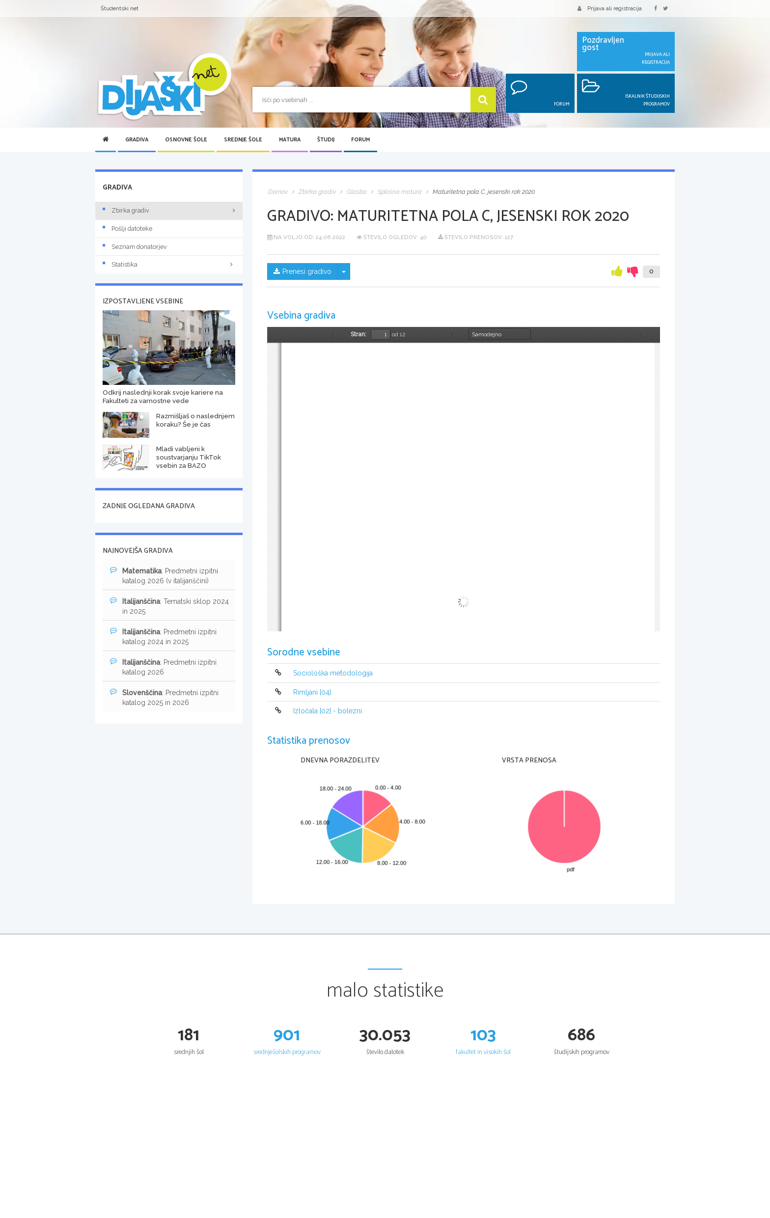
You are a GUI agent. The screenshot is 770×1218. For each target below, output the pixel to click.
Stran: (358, 334)
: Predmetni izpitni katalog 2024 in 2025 (163, 636)
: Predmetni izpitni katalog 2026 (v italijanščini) (164, 575)
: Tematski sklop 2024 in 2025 (169, 605)
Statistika (169, 264)
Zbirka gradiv (126, 210)
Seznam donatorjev (135, 246)
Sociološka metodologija (333, 673)
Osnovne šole (186, 139)
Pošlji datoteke (127, 228)
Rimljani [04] (312, 692)
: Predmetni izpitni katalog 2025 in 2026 (164, 697)
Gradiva (136, 139)
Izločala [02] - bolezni (327, 711)
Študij (325, 139)
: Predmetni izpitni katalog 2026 (163, 666)
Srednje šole (243, 139)
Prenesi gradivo (302, 271)
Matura (290, 139)
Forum (360, 139)
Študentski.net (119, 8)
